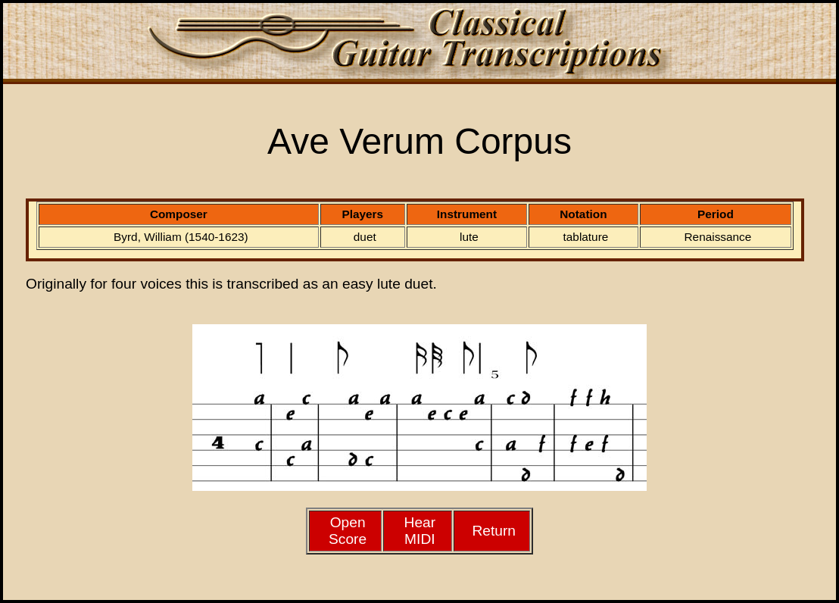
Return (494, 531)
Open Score (347, 530)
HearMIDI (420, 530)
